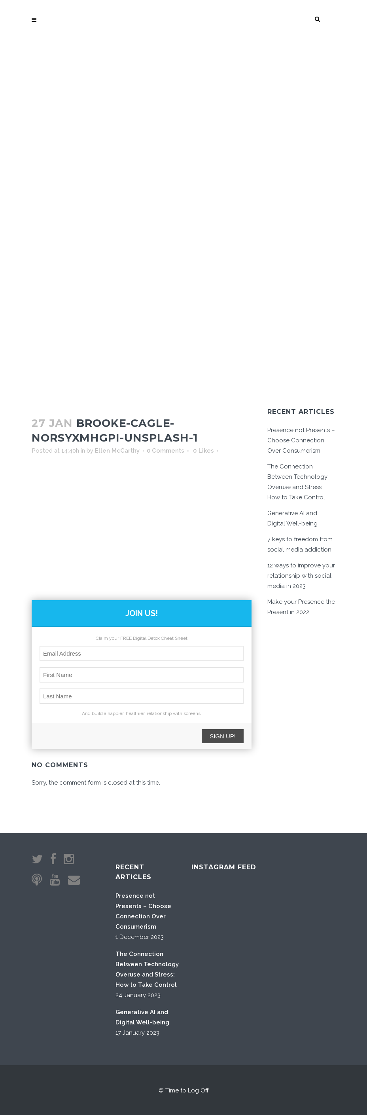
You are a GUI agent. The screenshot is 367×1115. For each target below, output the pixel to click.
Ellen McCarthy (117, 450)
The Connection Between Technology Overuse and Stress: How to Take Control (147, 969)
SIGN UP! (223, 736)
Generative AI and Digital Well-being (142, 1017)
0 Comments (165, 450)
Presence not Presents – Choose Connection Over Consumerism (301, 440)
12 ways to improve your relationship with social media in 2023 (301, 576)
